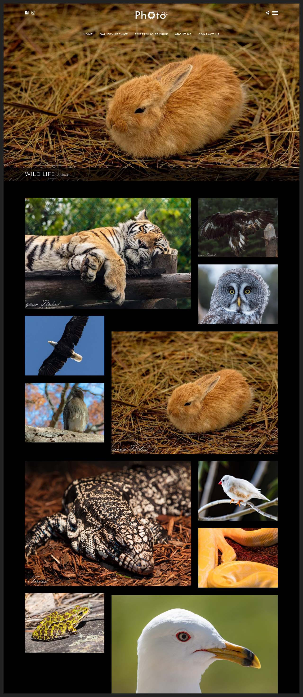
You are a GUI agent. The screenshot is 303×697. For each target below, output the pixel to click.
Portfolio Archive (151, 34)
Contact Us (209, 34)
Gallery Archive (114, 34)
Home (88, 34)
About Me (183, 34)
